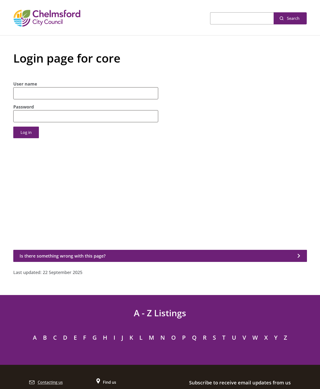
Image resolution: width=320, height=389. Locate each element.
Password (23, 107)
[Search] (242, 18)
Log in (26, 132)
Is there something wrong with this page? (63, 256)
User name (25, 84)
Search (293, 18)
